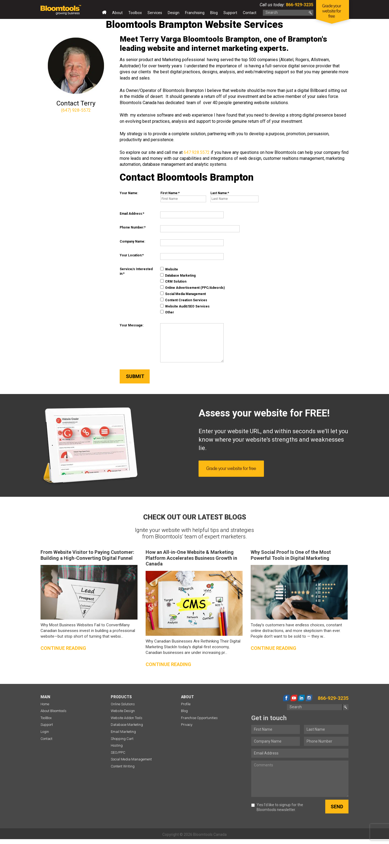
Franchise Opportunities (199, 718)
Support (230, 13)
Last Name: (219, 193)
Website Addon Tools (126, 718)
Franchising (194, 13)
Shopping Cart (122, 739)
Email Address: (131, 214)
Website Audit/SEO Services (185, 306)
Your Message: (131, 325)
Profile (185, 704)
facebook (286, 698)
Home (104, 14)
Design (173, 13)
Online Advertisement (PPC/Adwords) (192, 287)
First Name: (169, 193)
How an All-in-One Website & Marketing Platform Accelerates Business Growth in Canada (191, 558)
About (117, 13)
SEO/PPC (118, 752)
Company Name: (132, 241)
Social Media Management (183, 294)
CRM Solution (173, 281)
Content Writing (123, 766)
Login (45, 732)
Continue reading (63, 648)
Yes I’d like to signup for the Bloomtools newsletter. (277, 807)
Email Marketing (123, 732)
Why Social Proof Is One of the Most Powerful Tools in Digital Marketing (291, 555)
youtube (294, 698)
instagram (309, 698)
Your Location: (131, 255)
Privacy (186, 725)
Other (167, 312)
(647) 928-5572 (76, 110)
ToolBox (46, 718)
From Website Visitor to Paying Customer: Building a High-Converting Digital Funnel (87, 555)
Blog (214, 13)
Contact (249, 13)
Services (154, 13)
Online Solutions (123, 704)
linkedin (301, 698)
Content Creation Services (183, 300)
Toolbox (135, 13)
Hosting (117, 745)
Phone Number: (132, 227)
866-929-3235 (299, 4)
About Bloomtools (53, 711)
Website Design (123, 711)
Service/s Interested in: (136, 271)
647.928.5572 (197, 152)
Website (169, 269)
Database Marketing (178, 275)
